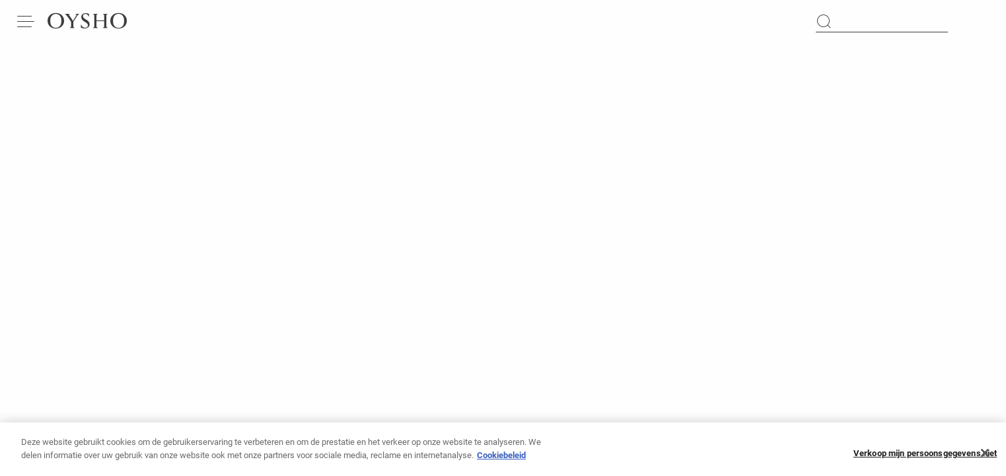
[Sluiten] (984, 458)
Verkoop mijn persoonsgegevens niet (925, 459)
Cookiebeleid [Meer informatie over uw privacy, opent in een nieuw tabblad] (501, 461)
